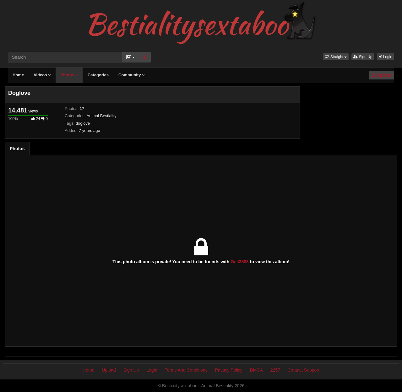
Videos (42, 75)
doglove (83, 123)
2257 (275, 370)
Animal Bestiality (101, 115)
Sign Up (362, 57)
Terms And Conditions (186, 370)
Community (131, 75)
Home (18, 75)
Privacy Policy (228, 370)
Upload (382, 75)
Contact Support (303, 370)
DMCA (256, 370)
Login (385, 57)
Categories (98, 75)
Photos (69, 75)
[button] (336, 56)
